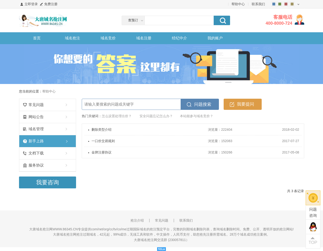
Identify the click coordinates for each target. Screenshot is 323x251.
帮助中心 (238, 4)
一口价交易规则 (103, 141)
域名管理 (36, 129)
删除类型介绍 (101, 129)
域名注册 (143, 38)
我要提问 (245, 104)
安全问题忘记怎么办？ (156, 116)
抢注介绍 (137, 220)
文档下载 (36, 153)
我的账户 (215, 38)
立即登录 (31, 4)
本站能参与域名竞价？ (196, 116)
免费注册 (51, 4)
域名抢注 (72, 38)
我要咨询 (47, 182)
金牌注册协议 (101, 152)
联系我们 (258, 4)
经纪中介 (179, 38)
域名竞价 (108, 38)
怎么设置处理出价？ (117, 116)
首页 (37, 38)
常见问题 (36, 105)
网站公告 (36, 117)
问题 (313, 212)
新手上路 (36, 141)
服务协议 (36, 165)
